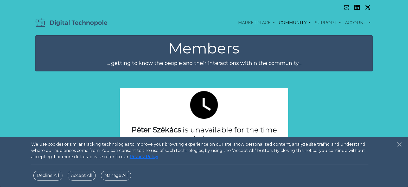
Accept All (81, 175)
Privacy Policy (144, 156)
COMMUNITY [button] (293, 22)
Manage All (116, 175)
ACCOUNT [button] (356, 22)
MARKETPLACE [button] (255, 22)
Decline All (48, 175)
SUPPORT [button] (326, 22)
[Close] (399, 144)
